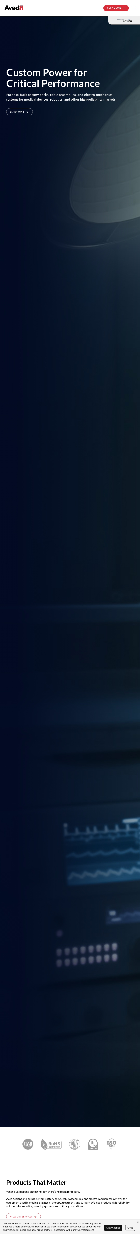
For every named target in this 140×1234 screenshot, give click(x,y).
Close (130, 1227)
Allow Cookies (113, 1227)
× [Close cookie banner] (138, 1222)
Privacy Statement (84, 1229)
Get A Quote (116, 8)
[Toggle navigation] (133, 8)
